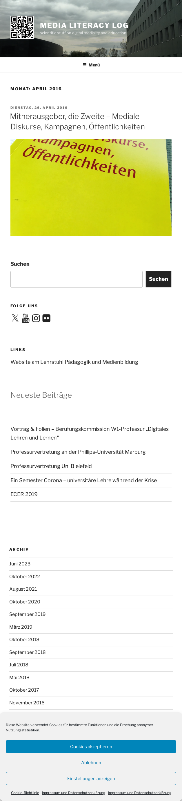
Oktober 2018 (24, 639)
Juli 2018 (18, 665)
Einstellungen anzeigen (91, 778)
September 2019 (27, 614)
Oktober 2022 (24, 576)
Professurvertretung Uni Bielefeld (51, 466)
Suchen (20, 264)
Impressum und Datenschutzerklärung (73, 793)
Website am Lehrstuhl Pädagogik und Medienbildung (74, 362)
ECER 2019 (24, 494)
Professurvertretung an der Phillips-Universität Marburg (78, 452)
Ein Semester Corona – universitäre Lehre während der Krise (83, 480)
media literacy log (84, 25)
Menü (91, 64)
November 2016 (27, 703)
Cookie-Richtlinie (25, 793)
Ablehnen (91, 762)
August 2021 (23, 589)
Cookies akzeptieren (91, 746)
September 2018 (27, 652)
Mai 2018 (19, 677)
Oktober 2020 (24, 602)
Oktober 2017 (24, 690)
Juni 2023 (19, 564)
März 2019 (20, 627)
